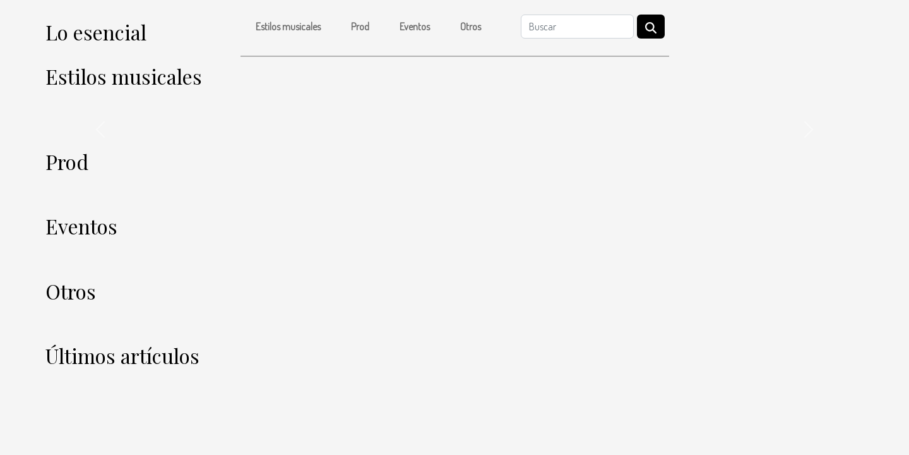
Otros (470, 26)
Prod (360, 26)
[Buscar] (577, 27)
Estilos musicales (288, 26)
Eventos (415, 26)
